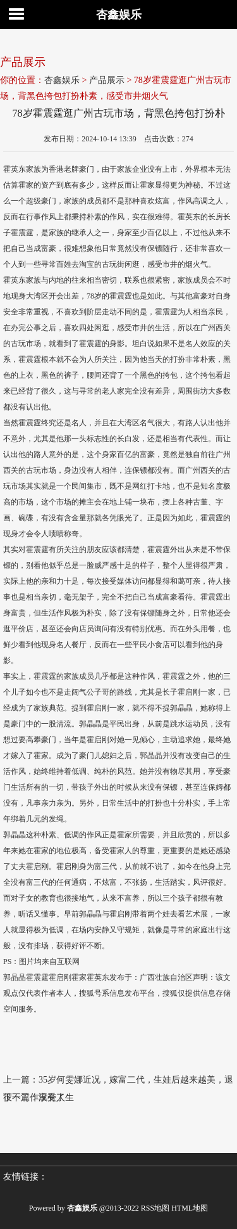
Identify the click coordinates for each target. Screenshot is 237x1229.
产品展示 (107, 80)
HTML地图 (189, 1208)
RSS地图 (155, 1208)
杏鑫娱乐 (119, 14)
